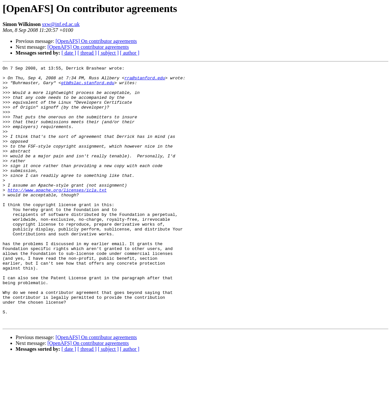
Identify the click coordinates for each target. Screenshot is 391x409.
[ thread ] (87, 53)
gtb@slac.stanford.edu (87, 86)
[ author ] (130, 53)
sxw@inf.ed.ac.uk (61, 24)
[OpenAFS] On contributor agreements (96, 41)
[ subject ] (108, 53)
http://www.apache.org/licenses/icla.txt (57, 215)
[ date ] (68, 53)
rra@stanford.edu (144, 81)
